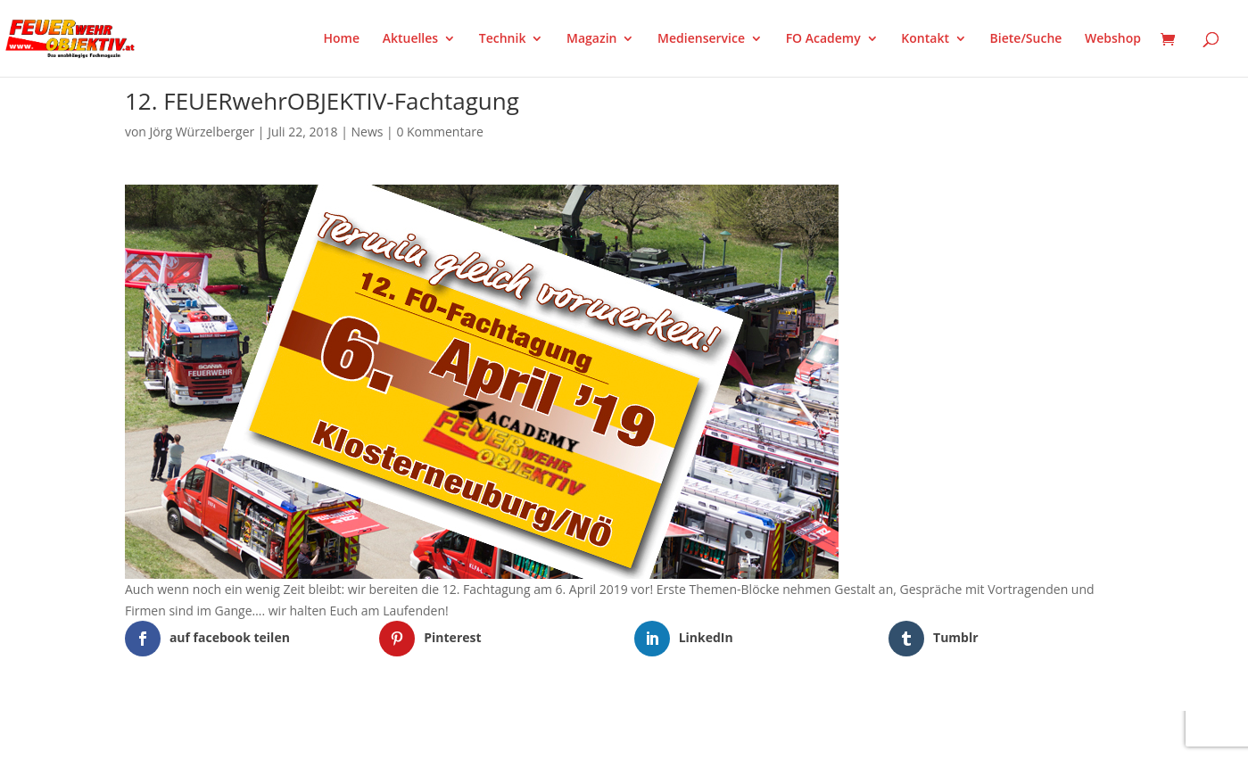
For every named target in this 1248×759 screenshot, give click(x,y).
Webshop (1113, 39)
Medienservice (701, 39)
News (367, 131)
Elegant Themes (213, 734)
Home (342, 39)
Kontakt (925, 39)
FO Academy (823, 39)
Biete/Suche (1026, 39)
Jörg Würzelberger (202, 131)
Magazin (591, 39)
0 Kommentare (439, 131)
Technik (502, 39)
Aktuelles (410, 39)
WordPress (333, 734)
